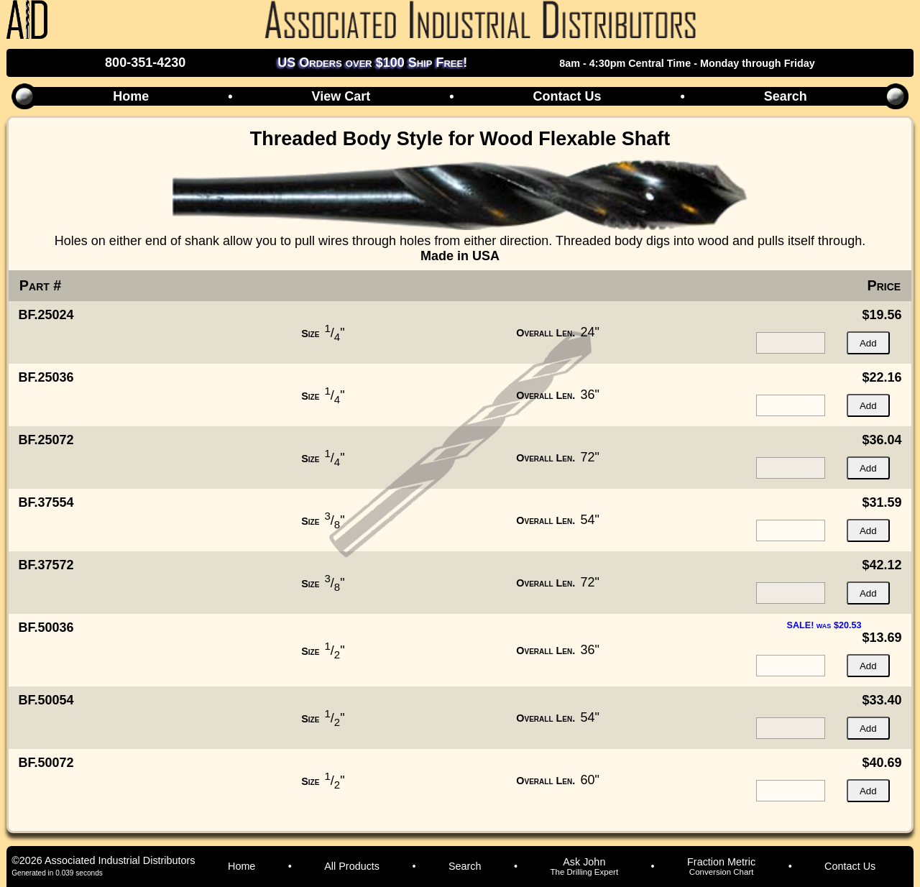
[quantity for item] (790, 343)
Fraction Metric (721, 866)
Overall (545, 333)
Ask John (584, 866)
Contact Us (567, 96)
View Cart (340, 96)
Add (868, 343)
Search (785, 96)
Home (131, 96)
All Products (352, 866)
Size (310, 333)
